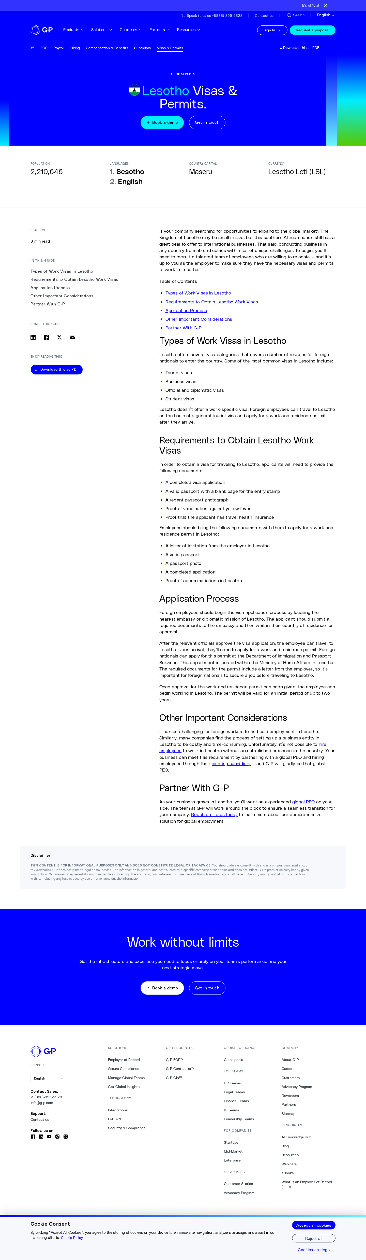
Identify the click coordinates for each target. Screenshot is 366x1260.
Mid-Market (233, 1152)
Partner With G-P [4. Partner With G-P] (47, 304)
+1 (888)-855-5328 (46, 1098)
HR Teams (232, 1084)
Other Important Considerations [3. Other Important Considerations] (61, 296)
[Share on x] (59, 337)
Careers (288, 1069)
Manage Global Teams (126, 1078)
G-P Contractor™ (180, 1069)
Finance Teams (236, 1102)
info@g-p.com (41, 1103)
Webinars (289, 1165)
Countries (134, 29)
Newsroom (290, 1096)
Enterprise (232, 1161)
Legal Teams (234, 1092)
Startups (231, 1143)
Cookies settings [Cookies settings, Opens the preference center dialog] (314, 1249)
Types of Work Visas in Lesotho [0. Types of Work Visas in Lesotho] (61, 271)
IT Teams (231, 1111)
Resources (192, 29)
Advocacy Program (239, 1193)
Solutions (105, 29)
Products (77, 29)
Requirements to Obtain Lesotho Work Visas (211, 302)
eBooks (288, 1173)
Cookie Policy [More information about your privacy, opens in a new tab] (72, 1238)
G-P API (114, 1119)
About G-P (290, 1060)
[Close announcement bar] (325, 6)
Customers (291, 1078)
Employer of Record (124, 1060)
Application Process (186, 310)
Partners (163, 29)
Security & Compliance (127, 1128)
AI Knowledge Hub (296, 1138)
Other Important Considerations (198, 319)
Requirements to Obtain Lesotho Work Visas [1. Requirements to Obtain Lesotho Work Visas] (74, 279)
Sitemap (288, 1114)
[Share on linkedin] (33, 337)
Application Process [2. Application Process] (50, 288)
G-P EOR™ (175, 1060)
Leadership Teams (239, 1119)
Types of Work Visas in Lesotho (198, 293)
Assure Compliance (123, 1069)
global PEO (303, 802)
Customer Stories (238, 1184)
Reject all (314, 1238)
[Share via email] (72, 337)
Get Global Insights (124, 1087)
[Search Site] (295, 15)
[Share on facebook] (46, 337)
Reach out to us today (214, 815)
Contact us (39, 1120)
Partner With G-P (183, 328)
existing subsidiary (231, 764)
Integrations (118, 1111)
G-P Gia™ (174, 1078)
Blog (285, 1146)
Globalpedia (233, 1060)
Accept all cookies (313, 1225)
